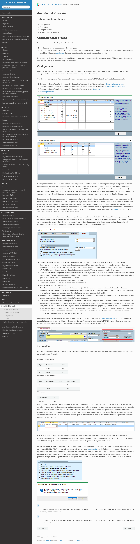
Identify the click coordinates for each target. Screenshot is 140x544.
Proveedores (6, 110)
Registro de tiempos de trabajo (12, 156)
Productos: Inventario (9, 198)
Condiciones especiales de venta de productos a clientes (13, 67)
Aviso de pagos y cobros (10, 221)
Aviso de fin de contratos (10, 225)
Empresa (5, 20)
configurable (60, 53)
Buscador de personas (9, 244)
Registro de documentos (10, 265)
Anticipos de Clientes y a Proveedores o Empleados (15, 81)
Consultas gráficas (8, 215)
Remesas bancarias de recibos (12, 88)
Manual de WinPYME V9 (16, 3)
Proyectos (5, 53)
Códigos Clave (7, 33)
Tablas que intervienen (11, 309)
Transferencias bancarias (10, 143)
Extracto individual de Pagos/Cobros (14, 218)
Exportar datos (7, 272)
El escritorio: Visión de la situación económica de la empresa (13, 235)
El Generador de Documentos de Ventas (15, 100)
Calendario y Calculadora (10, 250)
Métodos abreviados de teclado (12, 330)
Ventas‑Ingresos (7, 59)
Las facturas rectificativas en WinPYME (15, 63)
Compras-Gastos (7, 114)
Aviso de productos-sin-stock (11, 228)
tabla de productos (108, 318)
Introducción (6, 13)
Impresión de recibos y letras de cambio (15, 103)
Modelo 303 (6, 281)
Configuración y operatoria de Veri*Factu (15, 39)
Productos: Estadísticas (10, 201)
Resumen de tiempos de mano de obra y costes (15, 166)
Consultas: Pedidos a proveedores (13, 126)
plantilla (63, 540)
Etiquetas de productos (10, 208)
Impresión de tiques (8, 284)
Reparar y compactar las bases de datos (15, 288)
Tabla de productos (47, 92)
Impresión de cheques (9, 146)
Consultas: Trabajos (8, 74)
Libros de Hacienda (8, 275)
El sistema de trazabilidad (10, 303)
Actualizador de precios (10, 204)
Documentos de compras (115, 86)
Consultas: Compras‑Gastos (11, 123)
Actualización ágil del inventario (12, 327)
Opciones (5, 42)
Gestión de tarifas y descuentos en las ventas (14, 323)
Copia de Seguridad (8, 256)
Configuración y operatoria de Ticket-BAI (15, 36)
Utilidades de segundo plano (11, 259)
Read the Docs (82, 540)
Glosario (5, 336)
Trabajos (5, 56)
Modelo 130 (6, 278)
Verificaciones (6, 231)
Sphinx (48, 540)
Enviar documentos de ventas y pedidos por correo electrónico (15, 92)
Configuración (8, 315)
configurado (92, 449)
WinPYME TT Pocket (9, 333)
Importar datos (7, 269)
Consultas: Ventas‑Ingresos (11, 77)
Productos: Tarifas (8, 195)
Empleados (6, 153)
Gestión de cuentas (8, 262)
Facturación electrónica (10, 97)
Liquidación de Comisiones (11, 173)
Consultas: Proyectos (9, 71)
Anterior (43, 528)
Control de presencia (9, 170)
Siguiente (128, 528)
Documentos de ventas (114, 84)
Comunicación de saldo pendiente (13, 85)
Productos (5, 187)
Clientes (5, 50)
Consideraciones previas (11, 312)
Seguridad (5, 24)
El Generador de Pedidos (10, 139)
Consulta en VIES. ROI (9, 253)
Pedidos (5, 120)
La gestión (7, 319)
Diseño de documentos (10, 30)
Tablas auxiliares (7, 27)
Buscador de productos (10, 247)
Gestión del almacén (8, 306)
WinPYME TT (6, 295)
